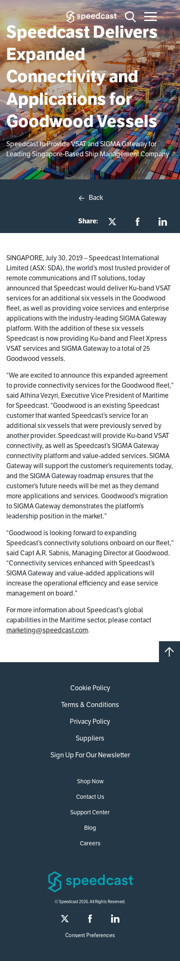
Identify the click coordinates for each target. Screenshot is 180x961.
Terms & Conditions (90, 704)
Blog (90, 827)
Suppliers (90, 738)
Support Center (90, 812)
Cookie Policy (90, 688)
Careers (90, 843)
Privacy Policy (90, 721)
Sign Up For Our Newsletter (90, 755)
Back (90, 197)
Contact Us (90, 796)
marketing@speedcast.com (47, 630)
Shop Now (90, 781)
